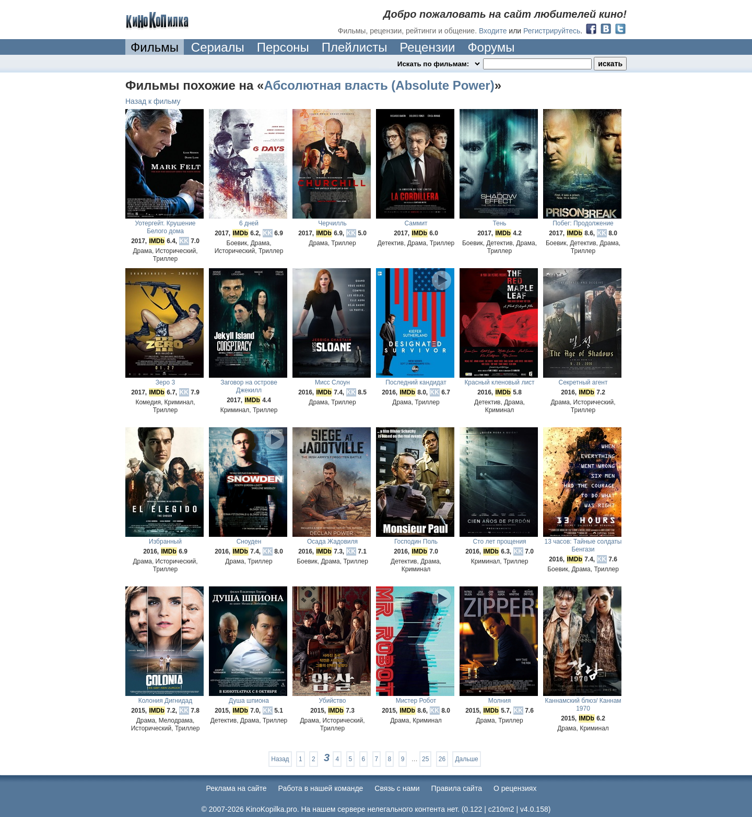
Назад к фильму (153, 101)
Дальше (466, 759)
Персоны (283, 47)
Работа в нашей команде (320, 788)
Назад (280, 759)
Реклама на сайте (236, 788)
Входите (493, 31)
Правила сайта (456, 788)
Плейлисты (354, 47)
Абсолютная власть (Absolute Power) (379, 85)
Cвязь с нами (396, 788)
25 (425, 759)
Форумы (490, 47)
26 (442, 759)
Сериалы (217, 47)
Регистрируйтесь (551, 31)
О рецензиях (515, 788)
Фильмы (155, 47)
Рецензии (427, 47)
